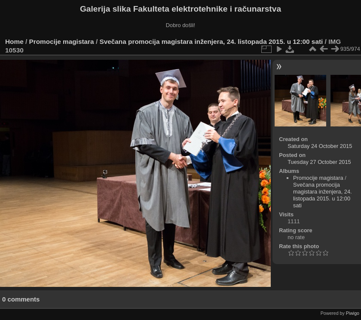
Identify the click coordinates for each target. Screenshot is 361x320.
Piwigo (352, 313)
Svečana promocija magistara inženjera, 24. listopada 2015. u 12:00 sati (211, 41)
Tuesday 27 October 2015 (319, 162)
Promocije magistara (61, 41)
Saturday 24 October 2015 (320, 146)
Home (14, 41)
